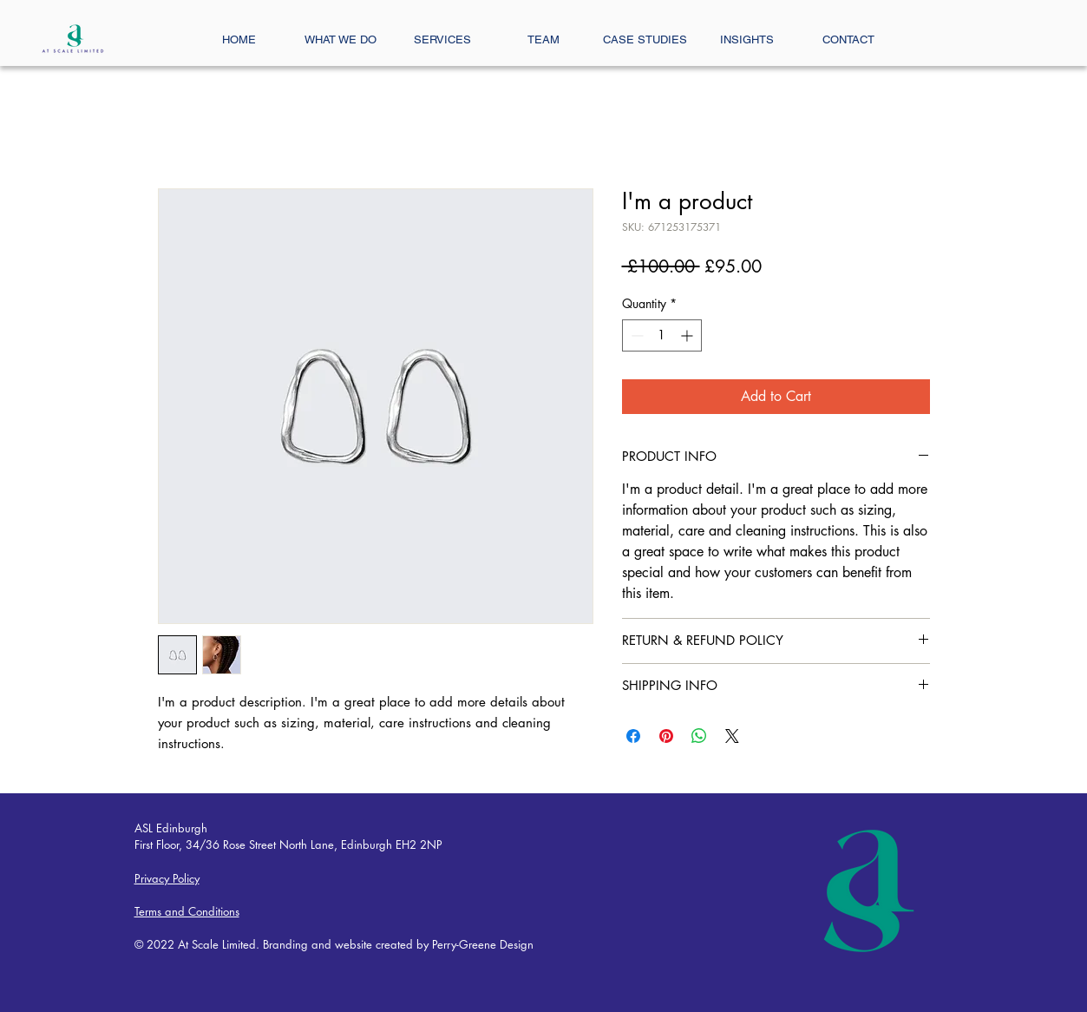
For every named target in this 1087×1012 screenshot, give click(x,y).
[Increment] (688, 335)
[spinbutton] (662, 335)
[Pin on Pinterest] (666, 736)
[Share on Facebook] (633, 736)
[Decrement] (635, 335)
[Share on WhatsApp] (699, 736)
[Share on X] (732, 736)
